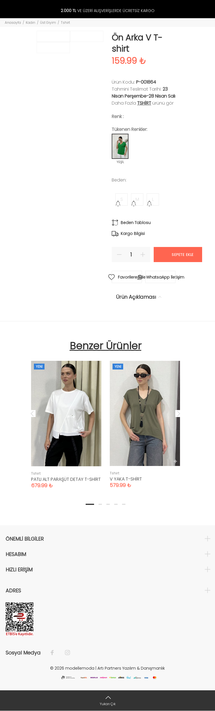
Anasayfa (13, 22)
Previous (32, 413)
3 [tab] (108, 504)
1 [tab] (90, 504)
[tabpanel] (66, 419)
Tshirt (65, 22)
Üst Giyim (48, 22)
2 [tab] (100, 504)
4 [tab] (116, 504)
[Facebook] (55, 653)
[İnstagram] (64, 653)
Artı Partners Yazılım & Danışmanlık (131, 668)
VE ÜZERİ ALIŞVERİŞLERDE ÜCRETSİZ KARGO (108, 10)
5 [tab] (123, 504)
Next (178, 413)
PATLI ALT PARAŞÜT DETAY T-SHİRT (66, 479)
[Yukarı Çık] (107, 700)
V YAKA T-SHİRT (126, 479)
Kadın (30, 22)
